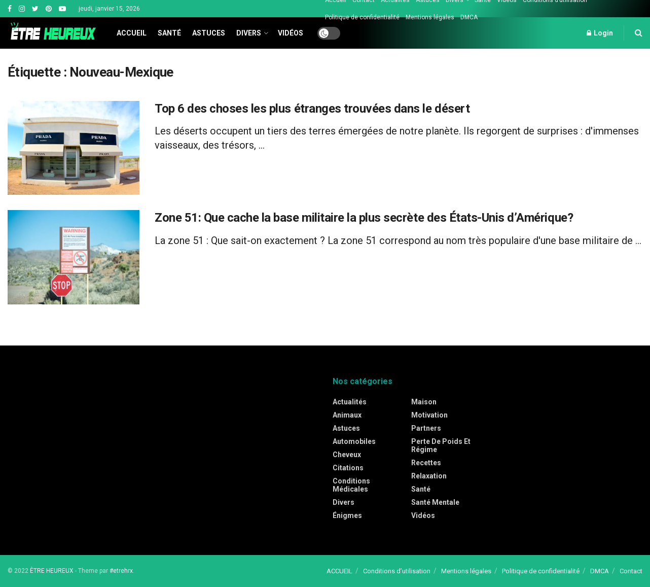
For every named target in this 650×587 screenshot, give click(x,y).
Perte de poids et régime (441, 445)
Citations (348, 468)
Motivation (429, 415)
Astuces (208, 33)
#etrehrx (121, 570)
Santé (169, 33)
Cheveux (347, 455)
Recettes (426, 463)
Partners (426, 428)
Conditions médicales (351, 485)
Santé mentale (435, 502)
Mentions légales (430, 17)
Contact (631, 571)
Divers (248, 33)
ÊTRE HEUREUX (52, 570)
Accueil (132, 33)
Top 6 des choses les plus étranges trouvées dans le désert (312, 108)
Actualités (350, 402)
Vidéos (290, 33)
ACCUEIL (339, 571)
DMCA (469, 17)
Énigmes (347, 515)
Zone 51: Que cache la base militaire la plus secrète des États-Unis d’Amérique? (364, 218)
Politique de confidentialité (362, 17)
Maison (424, 402)
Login (600, 33)
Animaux (347, 415)
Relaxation (429, 476)
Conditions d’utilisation (396, 571)
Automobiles (354, 441)
